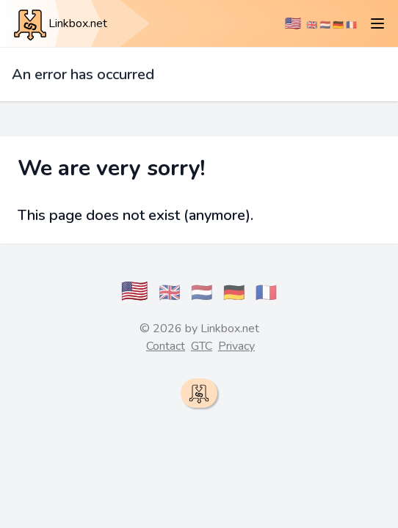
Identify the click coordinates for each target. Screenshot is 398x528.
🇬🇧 (311, 25)
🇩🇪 (338, 25)
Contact (165, 346)
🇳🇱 (324, 25)
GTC (201, 346)
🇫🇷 (351, 25)
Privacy (236, 346)
